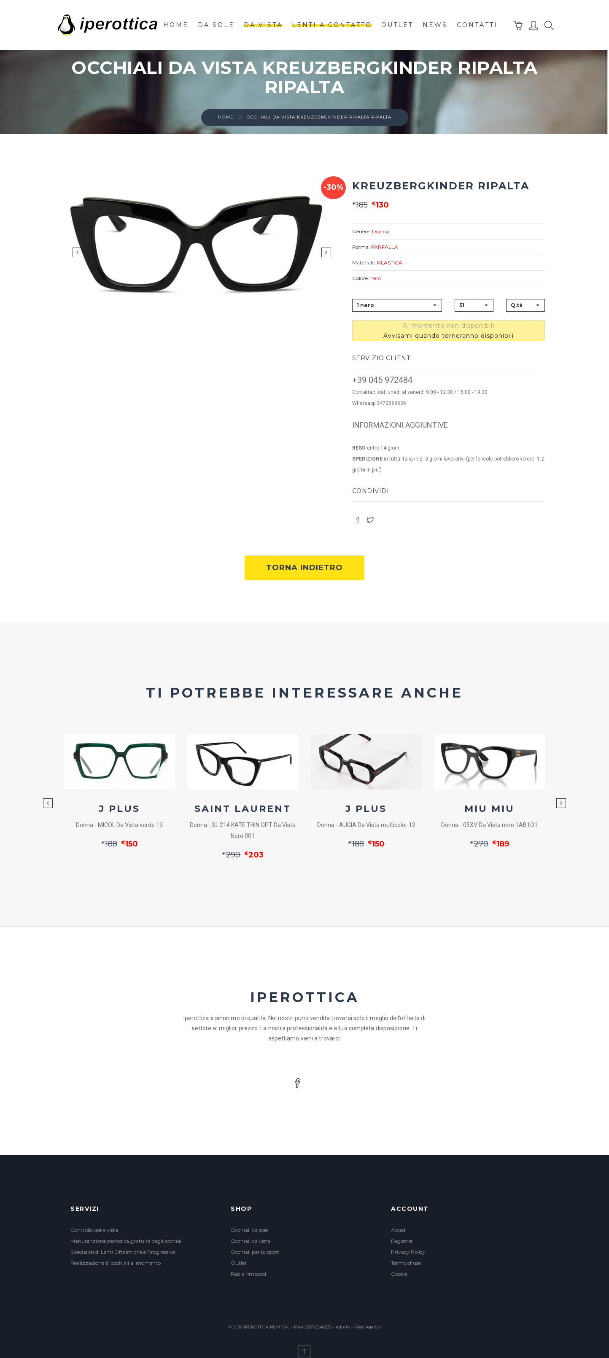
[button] (518, 27)
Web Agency (367, 1327)
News (435, 25)
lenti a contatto (332, 25)
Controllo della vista (94, 1230)
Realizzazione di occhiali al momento (115, 1263)
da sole (216, 25)
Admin (343, 1327)
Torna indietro (304, 567)
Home (176, 25)
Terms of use (406, 1263)
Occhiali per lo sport (255, 1252)
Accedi (399, 1230)
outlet (397, 25)
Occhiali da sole (249, 1230)
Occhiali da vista (250, 1241)
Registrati (403, 1241)
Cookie (399, 1274)
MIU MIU (489, 808)
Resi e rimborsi (248, 1274)
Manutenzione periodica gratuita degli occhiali (126, 1241)
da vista (263, 25)
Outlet (239, 1263)
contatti (477, 25)
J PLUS (119, 808)
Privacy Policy (408, 1252)
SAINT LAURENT (242, 808)
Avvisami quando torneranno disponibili (448, 336)
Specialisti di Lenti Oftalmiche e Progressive (122, 1252)
